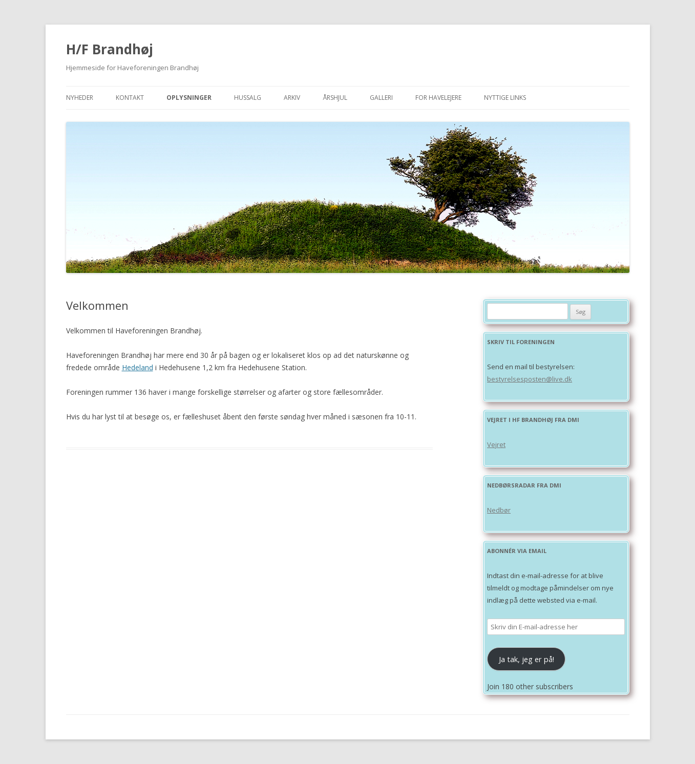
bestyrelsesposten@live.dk (529, 379)
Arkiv (292, 97)
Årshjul (335, 97)
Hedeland (137, 367)
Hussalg (247, 97)
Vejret (496, 444)
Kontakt (130, 97)
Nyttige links (505, 97)
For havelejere (438, 97)
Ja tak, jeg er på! (526, 659)
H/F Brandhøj (109, 49)
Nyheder (79, 97)
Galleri (381, 97)
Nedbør (499, 510)
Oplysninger (189, 97)
